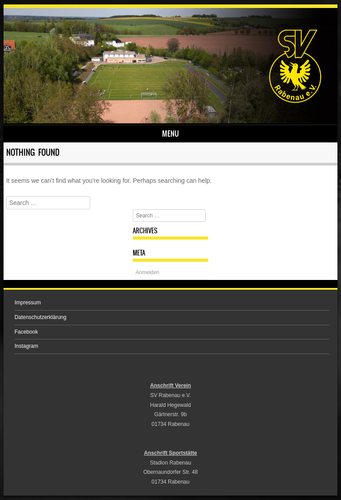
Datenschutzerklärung (41, 317)
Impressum (28, 302)
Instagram (26, 346)
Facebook (26, 332)
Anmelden (147, 272)
